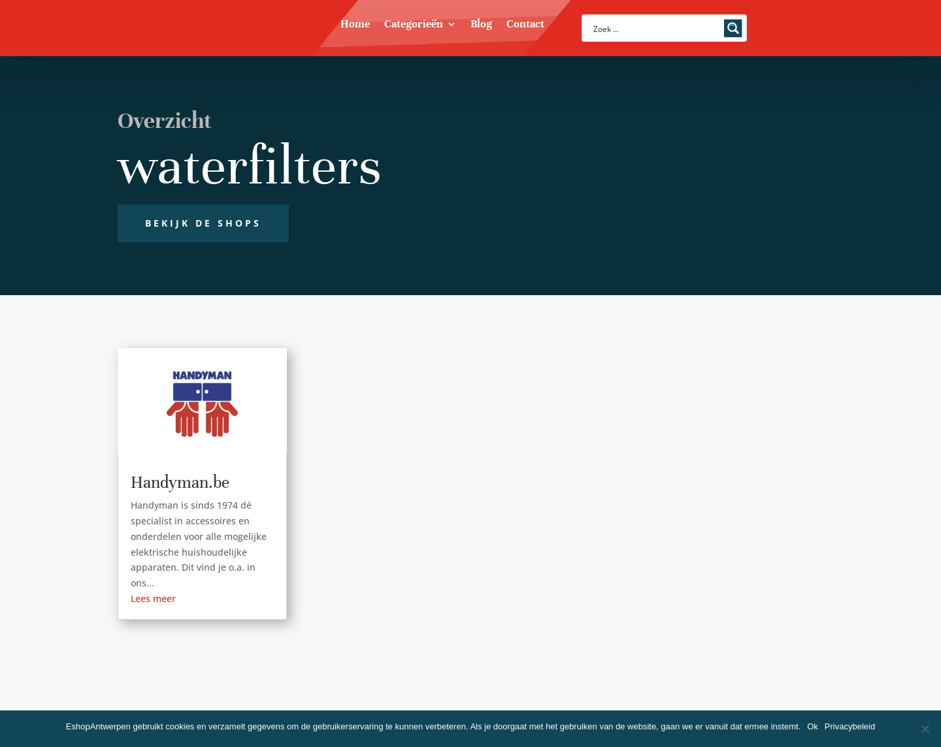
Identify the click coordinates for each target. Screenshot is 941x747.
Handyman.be (180, 482)
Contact (525, 25)
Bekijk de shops (203, 223)
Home (355, 25)
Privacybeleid (850, 726)
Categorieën (413, 25)
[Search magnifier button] (733, 28)
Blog (481, 25)
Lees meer (153, 598)
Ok (812, 726)
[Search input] (655, 28)
